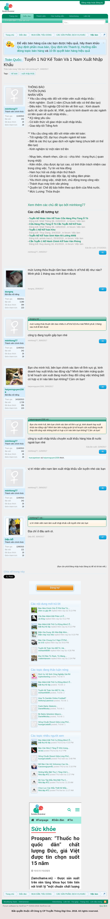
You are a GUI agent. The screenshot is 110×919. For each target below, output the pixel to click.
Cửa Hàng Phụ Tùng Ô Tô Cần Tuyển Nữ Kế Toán (55, 224)
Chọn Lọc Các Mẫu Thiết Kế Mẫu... (53, 788)
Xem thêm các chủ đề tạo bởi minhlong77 (56, 205)
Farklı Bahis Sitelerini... (48, 706)
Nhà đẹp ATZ (43, 774)
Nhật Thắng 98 (46, 221)
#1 (103, 252)
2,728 (22, 402)
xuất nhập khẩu (27, 73)
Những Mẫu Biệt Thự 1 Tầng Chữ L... (54, 772)
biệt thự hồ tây (44, 627)
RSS (105, 902)
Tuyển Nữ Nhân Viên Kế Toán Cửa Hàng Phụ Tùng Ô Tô (58, 218)
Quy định (103, 906)
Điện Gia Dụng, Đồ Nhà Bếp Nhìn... (53, 632)
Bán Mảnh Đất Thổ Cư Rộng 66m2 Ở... (55, 624)
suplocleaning (44, 677)
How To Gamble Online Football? (52, 698)
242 (22, 119)
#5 (103, 452)
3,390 (22, 302)
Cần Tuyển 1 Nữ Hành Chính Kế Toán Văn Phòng (55, 241)
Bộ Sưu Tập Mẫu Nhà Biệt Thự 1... (53, 780)
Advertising (73, 16)
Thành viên (41, 16)
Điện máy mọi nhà (46, 635)
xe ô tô (41, 643)
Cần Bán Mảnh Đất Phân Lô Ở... (52, 616)
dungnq (9, 291)
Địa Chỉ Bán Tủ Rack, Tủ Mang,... (52, 656)
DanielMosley (44, 709)
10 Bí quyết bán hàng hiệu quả (69, 50)
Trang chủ (13, 16)
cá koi (40, 751)
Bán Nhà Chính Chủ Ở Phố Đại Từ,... (54, 608)
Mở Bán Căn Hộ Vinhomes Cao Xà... (53, 764)
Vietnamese (24, 902)
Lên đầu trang (96, 902)
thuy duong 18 (46, 244)
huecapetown (34, 458)
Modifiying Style (10, 902)
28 (23, 125)
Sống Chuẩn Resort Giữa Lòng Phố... (54, 722)
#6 (103, 488)
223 (22, 308)
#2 (103, 289)
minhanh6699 (44, 650)
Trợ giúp (74, 902)
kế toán (14, 73)
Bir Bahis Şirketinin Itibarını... (50, 714)
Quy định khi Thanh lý (65, 47)
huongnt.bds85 (44, 724)
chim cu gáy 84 (44, 611)
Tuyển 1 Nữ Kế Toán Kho (42, 229)
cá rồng (41, 619)
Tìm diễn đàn (10, 21)
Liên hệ (87, 16)
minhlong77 (34, 69)
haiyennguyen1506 (14, 390)
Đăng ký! (55, 587)
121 (22, 550)
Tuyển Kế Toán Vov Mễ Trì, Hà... (52, 648)
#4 (103, 387)
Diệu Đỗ (9, 539)
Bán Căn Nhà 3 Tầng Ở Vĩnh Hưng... (53, 748)
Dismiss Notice (103, 43)
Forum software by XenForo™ (27, 906)
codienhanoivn (44, 658)
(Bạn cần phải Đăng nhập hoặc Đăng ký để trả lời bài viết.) (81, 566)
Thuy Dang (45, 232)
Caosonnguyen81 (45, 767)
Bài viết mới (24, 21)
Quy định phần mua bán (33, 47)
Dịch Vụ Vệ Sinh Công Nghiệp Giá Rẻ (54, 674)
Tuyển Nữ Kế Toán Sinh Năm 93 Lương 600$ (52, 235)
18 (23, 555)
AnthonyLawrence (45, 701)
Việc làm (21, 69)
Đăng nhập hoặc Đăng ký (92, 3)
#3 (103, 341)
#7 (103, 537)
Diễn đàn (27, 16)
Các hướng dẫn (57, 16)
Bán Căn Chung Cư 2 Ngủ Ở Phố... (53, 640)
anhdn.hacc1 (45, 238)
